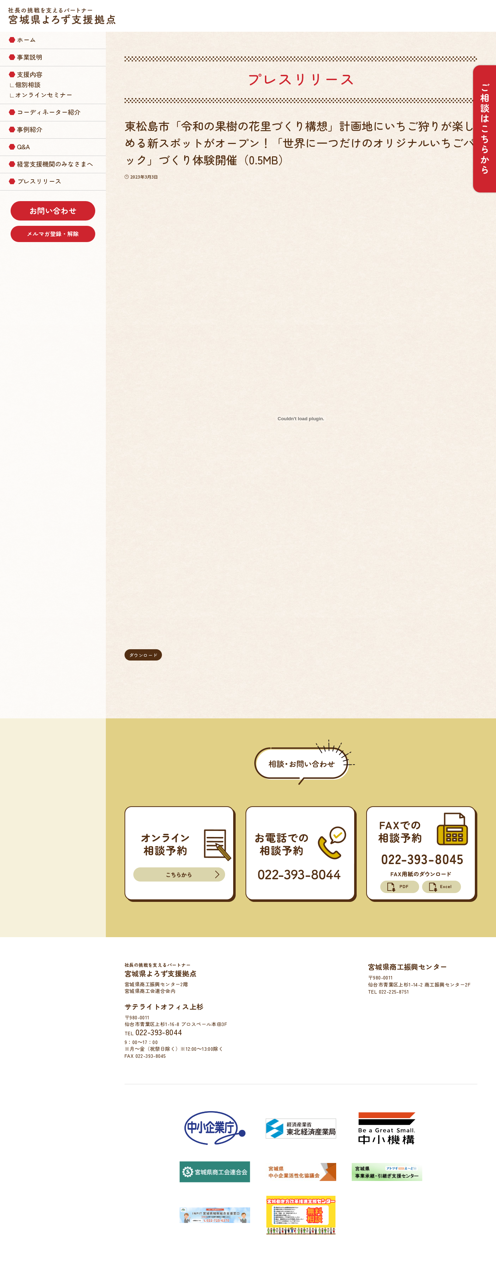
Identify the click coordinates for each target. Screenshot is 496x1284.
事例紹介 (29, 129)
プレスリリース (39, 181)
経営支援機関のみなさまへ (55, 163)
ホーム (26, 39)
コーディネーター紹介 (48, 112)
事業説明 (29, 57)
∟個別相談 (25, 84)
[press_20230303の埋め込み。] (301, 418)
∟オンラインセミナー (40, 94)
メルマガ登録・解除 (53, 233)
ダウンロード (143, 655)
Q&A (23, 146)
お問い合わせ (53, 210)
